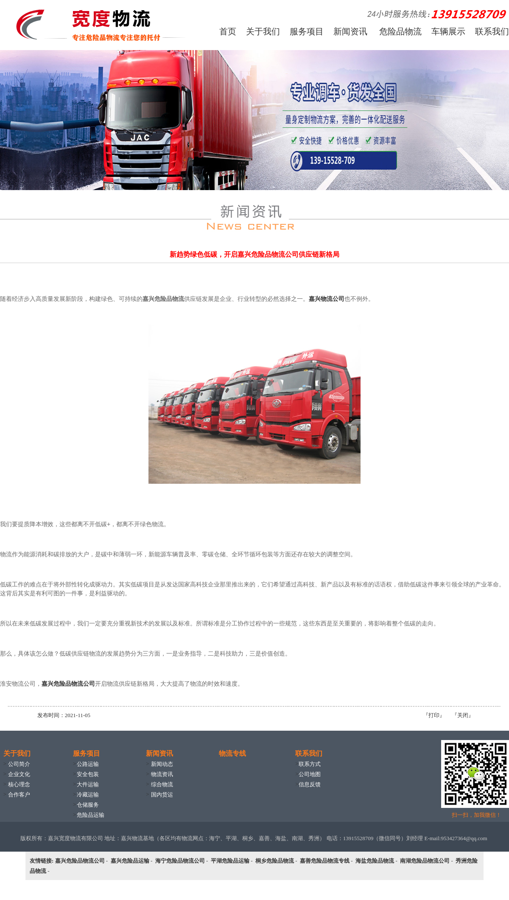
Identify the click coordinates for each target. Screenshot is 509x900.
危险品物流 (400, 31)
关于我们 (263, 31)
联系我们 (492, 31)
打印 (433, 715)
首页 (227, 31)
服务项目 (307, 31)
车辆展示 (448, 31)
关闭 (462, 715)
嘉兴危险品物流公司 (68, 683)
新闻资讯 (350, 31)
